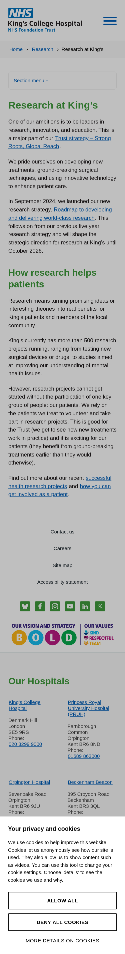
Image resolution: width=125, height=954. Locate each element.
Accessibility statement (62, 582)
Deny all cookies (62, 922)
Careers (62, 548)
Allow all (62, 900)
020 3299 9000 (25, 744)
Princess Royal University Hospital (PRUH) (88, 708)
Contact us (63, 531)
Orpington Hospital (29, 782)
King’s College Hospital (25, 705)
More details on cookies (62, 940)
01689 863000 (84, 756)
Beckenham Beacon (90, 782)
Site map (62, 565)
